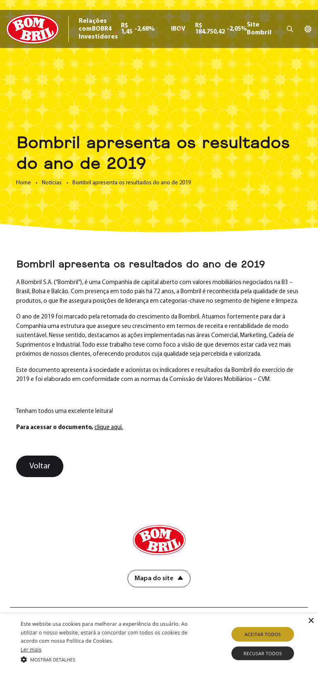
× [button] (311, 621)
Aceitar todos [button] (262, 634)
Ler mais (31, 649)
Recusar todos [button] (262, 653)
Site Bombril (259, 29)
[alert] (159, 643)
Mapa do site (154, 578)
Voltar (40, 466)
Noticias (52, 183)
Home (23, 183)
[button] (110, 659)
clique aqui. (108, 428)
